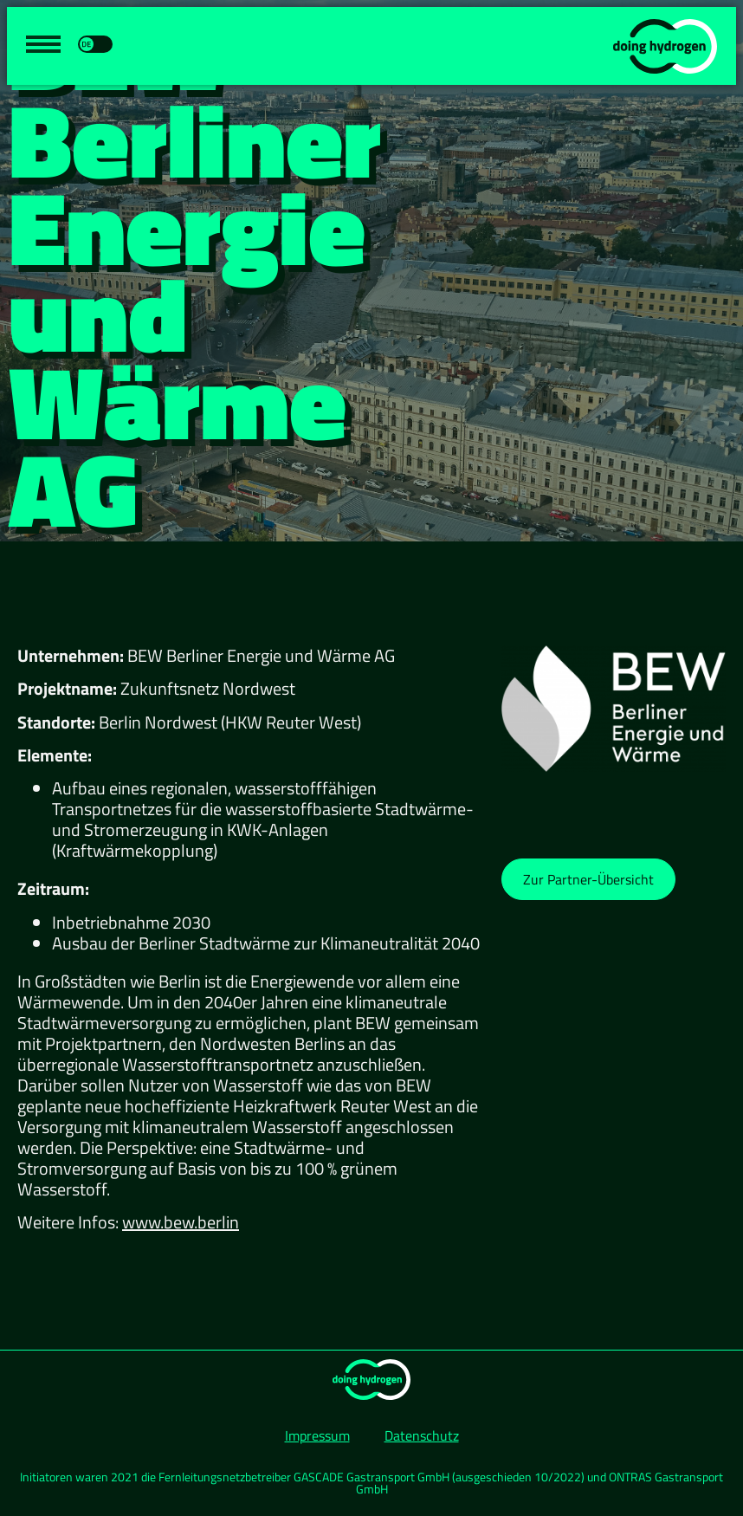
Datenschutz (421, 1435)
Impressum (317, 1435)
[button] (588, 879)
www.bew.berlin (180, 1221)
